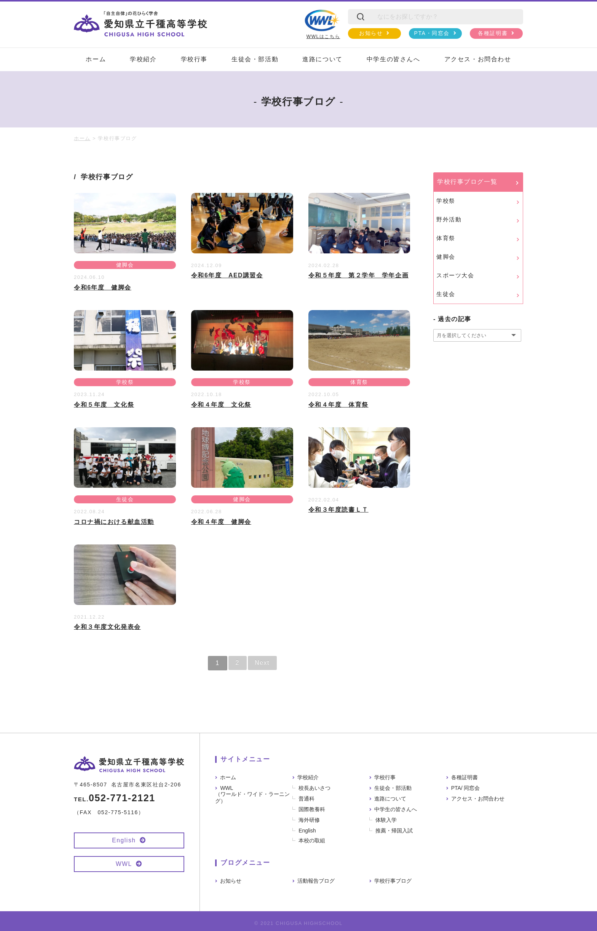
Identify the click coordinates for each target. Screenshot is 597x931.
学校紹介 (143, 59)
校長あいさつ (315, 788)
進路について (322, 59)
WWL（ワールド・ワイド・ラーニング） (252, 794)
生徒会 (125, 500)
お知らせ (371, 33)
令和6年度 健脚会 (102, 287)
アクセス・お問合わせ (477, 59)
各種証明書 (493, 33)
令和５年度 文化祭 (104, 404)
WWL (123, 864)
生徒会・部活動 (254, 59)
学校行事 (194, 59)
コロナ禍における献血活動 (114, 522)
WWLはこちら (322, 24)
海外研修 (309, 819)
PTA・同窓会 (432, 33)
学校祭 (125, 382)
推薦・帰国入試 (394, 830)
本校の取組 (312, 840)
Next (262, 662)
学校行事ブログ (393, 880)
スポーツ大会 (455, 275)
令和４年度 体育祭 (338, 404)
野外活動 (448, 219)
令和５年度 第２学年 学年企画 (358, 275)
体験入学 (386, 819)
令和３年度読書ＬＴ (338, 509)
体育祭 (359, 382)
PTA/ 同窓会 (465, 788)
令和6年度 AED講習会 (227, 275)
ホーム (96, 59)
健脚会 (125, 265)
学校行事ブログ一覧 (467, 181)
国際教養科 (312, 809)
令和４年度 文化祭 (221, 404)
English (124, 840)
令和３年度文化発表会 (107, 627)
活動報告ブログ (316, 880)
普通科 (307, 798)
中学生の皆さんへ (393, 59)
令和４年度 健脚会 (221, 522)
